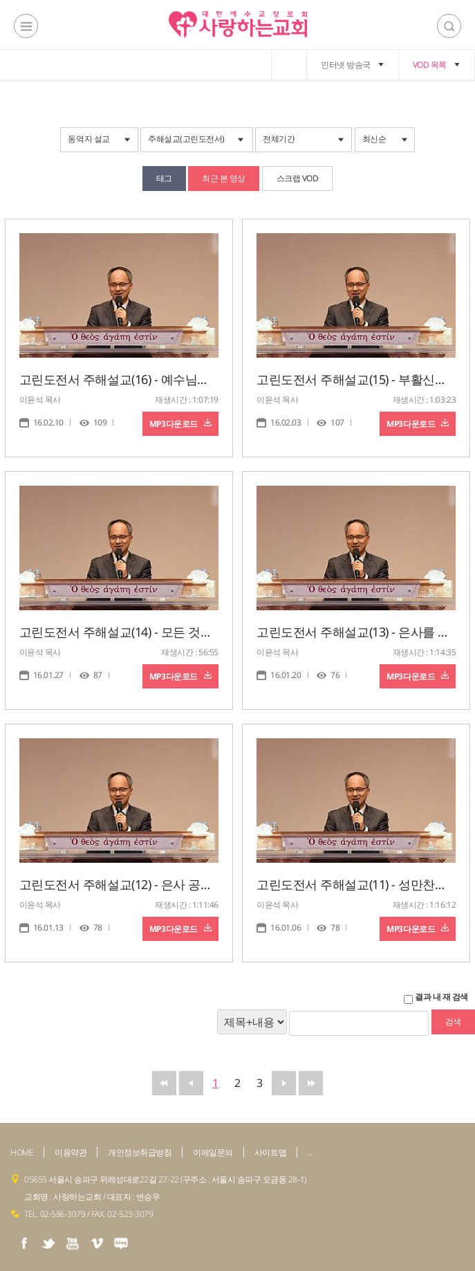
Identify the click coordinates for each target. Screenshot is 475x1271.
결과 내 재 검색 (441, 997)
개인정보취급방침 (139, 1152)
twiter (48, 1243)
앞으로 (191, 1083)
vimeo (97, 1243)
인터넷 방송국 (346, 65)
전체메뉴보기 (26, 26)
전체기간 (279, 139)
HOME (21, 1152)
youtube (73, 1243)
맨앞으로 (164, 1083)
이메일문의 (213, 1152)
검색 (449, 26)
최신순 (374, 139)
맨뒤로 (311, 1083)
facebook (24, 1243)
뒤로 (284, 1083)
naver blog (121, 1243)
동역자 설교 (88, 139)
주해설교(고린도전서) (186, 139)
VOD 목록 (430, 65)
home (289, 65)
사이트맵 (270, 1152)
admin (310, 1154)
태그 (164, 178)
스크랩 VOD (298, 178)
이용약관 (70, 1152)
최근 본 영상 (223, 178)
